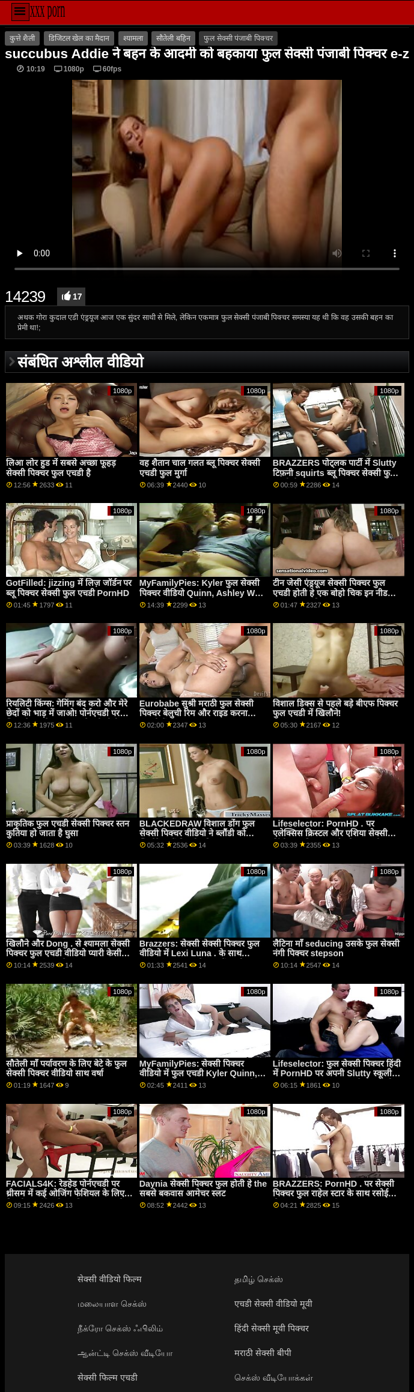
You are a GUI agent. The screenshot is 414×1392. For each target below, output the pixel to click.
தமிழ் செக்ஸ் (258, 1279)
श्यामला (133, 38)
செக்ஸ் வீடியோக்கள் (273, 1377)
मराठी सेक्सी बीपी (262, 1353)
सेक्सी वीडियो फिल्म (110, 1279)
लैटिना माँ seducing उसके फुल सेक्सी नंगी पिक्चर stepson (336, 949)
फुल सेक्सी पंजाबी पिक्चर (238, 38)
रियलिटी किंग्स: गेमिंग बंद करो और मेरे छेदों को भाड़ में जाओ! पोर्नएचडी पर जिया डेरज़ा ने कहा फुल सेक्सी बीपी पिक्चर (67, 718)
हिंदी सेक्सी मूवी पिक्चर (271, 1328)
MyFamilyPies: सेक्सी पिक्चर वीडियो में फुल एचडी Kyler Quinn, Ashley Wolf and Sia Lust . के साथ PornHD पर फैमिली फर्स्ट (198, 1078)
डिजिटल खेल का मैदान (79, 38)
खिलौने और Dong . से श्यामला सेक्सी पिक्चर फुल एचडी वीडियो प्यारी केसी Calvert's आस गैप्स (68, 953)
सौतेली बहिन (173, 38)
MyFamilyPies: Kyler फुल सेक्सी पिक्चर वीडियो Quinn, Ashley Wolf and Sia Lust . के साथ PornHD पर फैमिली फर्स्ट (202, 598)
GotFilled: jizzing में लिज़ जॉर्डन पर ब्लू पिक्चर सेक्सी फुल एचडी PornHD (69, 588)
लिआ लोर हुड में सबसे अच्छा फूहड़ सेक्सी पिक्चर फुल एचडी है (61, 468)
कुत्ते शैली (22, 38)
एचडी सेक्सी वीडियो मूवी (273, 1304)
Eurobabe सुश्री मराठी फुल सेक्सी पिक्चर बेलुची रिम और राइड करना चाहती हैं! (196, 713)
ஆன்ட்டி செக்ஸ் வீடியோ (125, 1353)
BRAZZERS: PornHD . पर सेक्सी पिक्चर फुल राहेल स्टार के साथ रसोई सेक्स (333, 1193)
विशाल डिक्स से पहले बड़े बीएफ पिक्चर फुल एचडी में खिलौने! (335, 709)
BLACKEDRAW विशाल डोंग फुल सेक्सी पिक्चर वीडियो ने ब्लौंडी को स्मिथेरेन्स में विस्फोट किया (197, 833)
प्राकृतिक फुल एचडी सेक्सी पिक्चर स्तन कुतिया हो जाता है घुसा (67, 829)
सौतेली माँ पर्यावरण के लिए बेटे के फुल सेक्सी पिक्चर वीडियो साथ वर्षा (66, 1069)
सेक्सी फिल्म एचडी (108, 1377)
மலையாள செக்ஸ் (112, 1304)
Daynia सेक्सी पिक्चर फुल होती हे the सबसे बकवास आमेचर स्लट (203, 1189)
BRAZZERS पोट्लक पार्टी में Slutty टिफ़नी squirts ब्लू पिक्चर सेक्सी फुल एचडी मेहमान (335, 472)
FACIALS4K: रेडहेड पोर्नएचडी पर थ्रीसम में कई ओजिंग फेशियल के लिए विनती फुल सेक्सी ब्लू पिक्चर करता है (65, 1193)
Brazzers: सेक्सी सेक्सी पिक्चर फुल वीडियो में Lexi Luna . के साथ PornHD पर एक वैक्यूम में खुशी (199, 953)
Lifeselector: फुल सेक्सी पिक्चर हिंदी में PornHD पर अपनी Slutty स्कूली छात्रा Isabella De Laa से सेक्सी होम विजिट (337, 1078)
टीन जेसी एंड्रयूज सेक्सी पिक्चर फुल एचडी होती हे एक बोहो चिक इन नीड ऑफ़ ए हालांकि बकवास (330, 592)
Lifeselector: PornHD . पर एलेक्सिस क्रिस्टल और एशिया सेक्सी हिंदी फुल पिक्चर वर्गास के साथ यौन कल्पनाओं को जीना (330, 838)
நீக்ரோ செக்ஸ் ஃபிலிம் (120, 1328)
